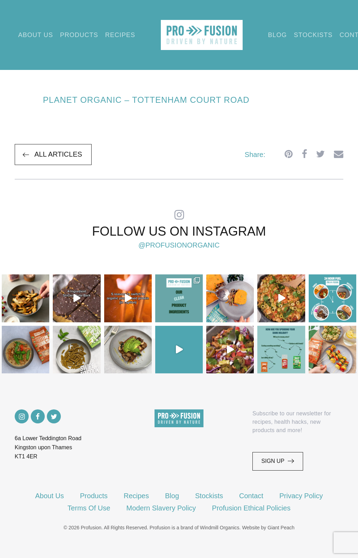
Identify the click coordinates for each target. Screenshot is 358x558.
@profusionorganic (179, 245)
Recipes (120, 34)
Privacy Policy (301, 496)
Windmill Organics (219, 527)
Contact (251, 496)
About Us (35, 34)
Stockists (313, 34)
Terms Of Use (88, 508)
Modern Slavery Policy (161, 508)
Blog (277, 34)
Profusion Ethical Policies (251, 508)
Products (79, 34)
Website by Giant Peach (268, 527)
